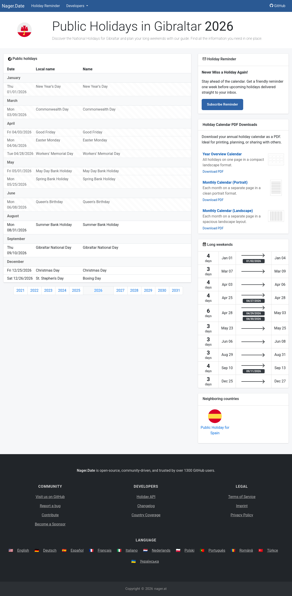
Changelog (146, 506)
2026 (98, 290)
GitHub (277, 6)
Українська (149, 561)
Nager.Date (13, 6)
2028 (134, 290)
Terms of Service (242, 497)
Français (105, 550)
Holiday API (146, 497)
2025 (76, 290)
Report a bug (50, 506)
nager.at (160, 589)
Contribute (50, 515)
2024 (62, 290)
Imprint (242, 506)
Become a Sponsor (50, 524)
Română (246, 550)
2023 (48, 290)
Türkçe (272, 550)
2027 (120, 290)
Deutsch (49, 550)
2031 (176, 290)
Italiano (132, 550)
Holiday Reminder (45, 6)
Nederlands (161, 550)
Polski (189, 550)
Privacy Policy (242, 515)
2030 (162, 290)
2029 (148, 290)
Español (76, 550)
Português (217, 550)
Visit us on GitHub (50, 497)
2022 (34, 290)
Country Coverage (146, 515)
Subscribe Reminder (222, 104)
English (23, 550)
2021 (20, 290)
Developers (75, 6)
